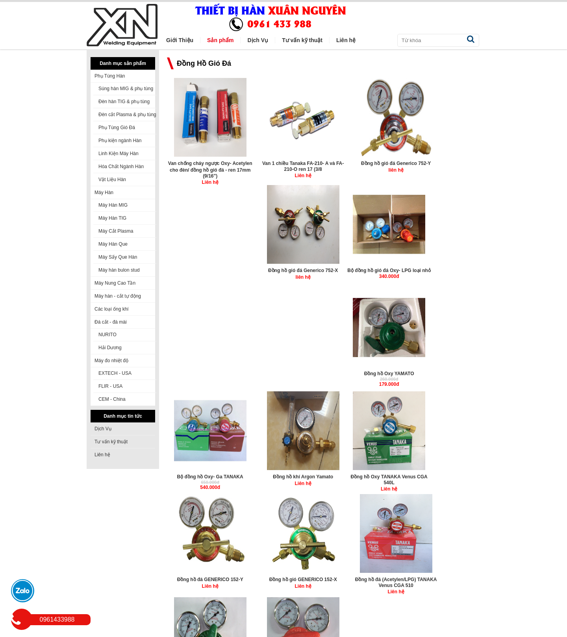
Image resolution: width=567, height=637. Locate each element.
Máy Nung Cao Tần (114, 283)
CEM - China (112, 399)
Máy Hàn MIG (113, 205)
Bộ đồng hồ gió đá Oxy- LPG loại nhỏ (203, 274)
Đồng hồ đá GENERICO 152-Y (283, 373)
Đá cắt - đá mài (110, 322)
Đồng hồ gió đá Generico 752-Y (363, 163)
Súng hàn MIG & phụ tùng (125, 88)
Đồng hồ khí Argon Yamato (444, 270)
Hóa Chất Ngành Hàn (121, 166)
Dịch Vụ (102, 428)
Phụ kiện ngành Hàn (119, 140)
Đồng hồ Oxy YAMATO (284, 270)
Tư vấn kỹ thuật (111, 441)
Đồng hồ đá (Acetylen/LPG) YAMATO (283, 478)
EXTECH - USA (115, 373)
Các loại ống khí (111, 309)
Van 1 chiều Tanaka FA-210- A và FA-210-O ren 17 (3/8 (283, 166)
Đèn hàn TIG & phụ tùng (124, 101)
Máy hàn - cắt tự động (117, 296)
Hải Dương (110, 347)
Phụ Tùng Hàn (109, 76)
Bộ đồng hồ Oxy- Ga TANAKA (364, 270)
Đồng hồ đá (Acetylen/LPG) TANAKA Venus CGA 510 (444, 375)
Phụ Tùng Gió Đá (116, 127)
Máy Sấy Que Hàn (117, 257)
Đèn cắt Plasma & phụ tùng (127, 114)
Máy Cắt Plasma (115, 231)
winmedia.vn (201, 631)
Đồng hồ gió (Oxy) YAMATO (203, 475)
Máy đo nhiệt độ (111, 360)
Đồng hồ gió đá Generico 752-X (444, 163)
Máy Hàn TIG (112, 218)
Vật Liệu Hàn (112, 179)
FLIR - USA (110, 386)
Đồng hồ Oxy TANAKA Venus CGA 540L (202, 375)
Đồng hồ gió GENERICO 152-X (364, 373)
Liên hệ (102, 454)
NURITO (107, 334)
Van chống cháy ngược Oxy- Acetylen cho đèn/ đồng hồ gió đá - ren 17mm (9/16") (203, 169)
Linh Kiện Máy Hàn (118, 153)
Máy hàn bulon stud (119, 270)
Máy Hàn (103, 192)
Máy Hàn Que (113, 244)
